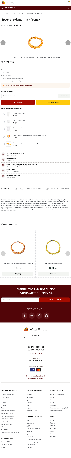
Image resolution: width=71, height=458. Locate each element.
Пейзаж (3, 406)
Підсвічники (31, 445)
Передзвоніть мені (35, 354)
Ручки (28, 421)
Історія (52, 426)
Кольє (29, 406)
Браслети (20, 13)
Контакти (53, 432)
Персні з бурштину (56, 411)
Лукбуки (53, 437)
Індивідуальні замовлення (10, 433)
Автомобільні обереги (34, 440)
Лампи (3, 448)
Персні (29, 409)
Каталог (52, 421)
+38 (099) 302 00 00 (35, 350)
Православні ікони (7, 395)
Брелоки (29, 432)
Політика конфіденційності (35, 377)
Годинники (30, 424)
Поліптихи (4, 422)
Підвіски (29, 403)
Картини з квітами (7, 419)
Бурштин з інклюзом (33, 434)
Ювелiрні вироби (10, 13)
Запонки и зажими (33, 411)
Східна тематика (6, 425)
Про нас (52, 424)
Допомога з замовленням (58, 189)
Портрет (3, 403)
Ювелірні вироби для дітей (59, 409)
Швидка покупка (53, 103)
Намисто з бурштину (57, 395)
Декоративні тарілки (33, 429)
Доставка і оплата (34, 189)
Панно (3, 409)
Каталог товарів (8, 8)
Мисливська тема (7, 414)
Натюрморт (5, 430)
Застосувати (63, 96)
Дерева (29, 426)
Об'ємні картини (6, 427)
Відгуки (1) (18, 189)
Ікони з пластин (6, 445)
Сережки (29, 395)
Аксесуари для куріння (34, 443)
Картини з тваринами (8, 411)
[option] (18, 191)
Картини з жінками (7, 417)
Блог (51, 434)
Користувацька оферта (35, 379)
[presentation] (3, 42)
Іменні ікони (5, 398)
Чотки (52, 403)
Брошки (29, 400)
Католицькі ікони (7, 400)
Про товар (5, 189)
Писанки (29, 448)
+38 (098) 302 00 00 (35, 347)
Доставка (53, 429)
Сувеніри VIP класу (7, 443)
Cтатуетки (30, 437)
